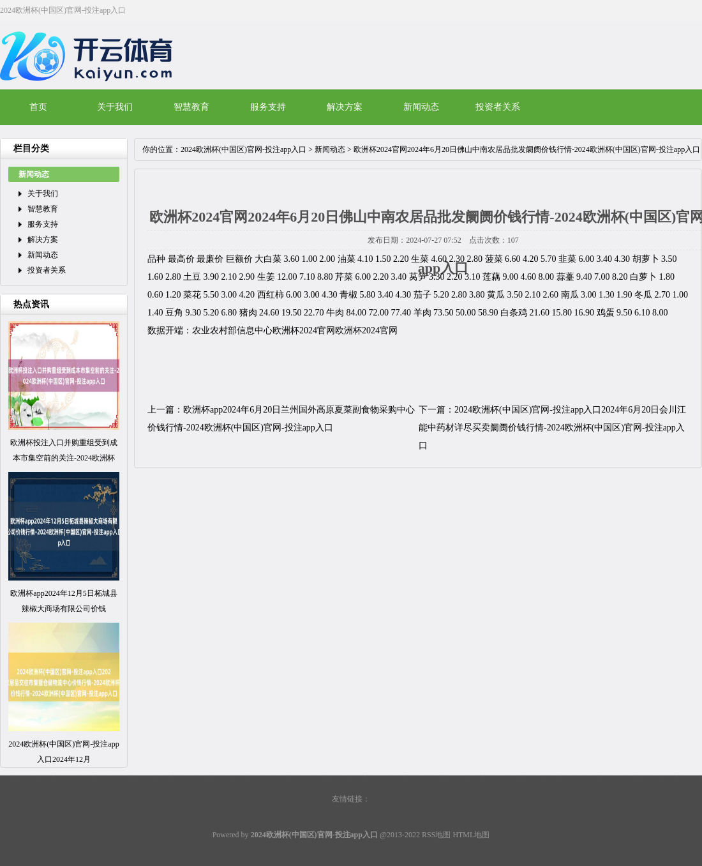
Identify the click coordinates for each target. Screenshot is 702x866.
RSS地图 (436, 834)
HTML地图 (470, 834)
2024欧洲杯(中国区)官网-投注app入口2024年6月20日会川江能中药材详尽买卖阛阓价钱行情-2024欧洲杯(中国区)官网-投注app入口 (552, 427)
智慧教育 (191, 107)
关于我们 (115, 107)
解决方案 (344, 107)
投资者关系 (497, 107)
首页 (38, 107)
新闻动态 (421, 107)
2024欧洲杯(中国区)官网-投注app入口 (243, 149)
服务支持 (268, 107)
